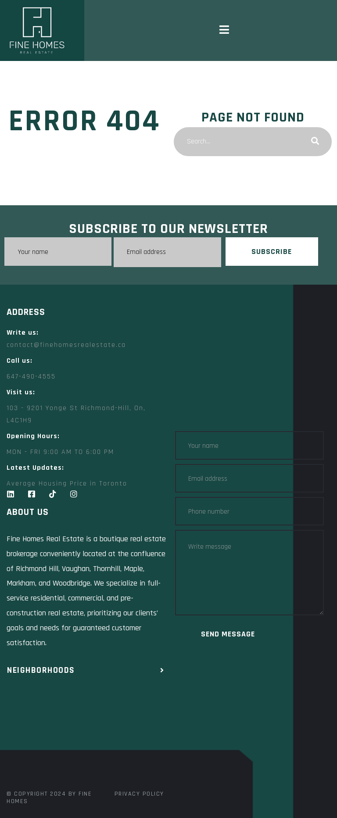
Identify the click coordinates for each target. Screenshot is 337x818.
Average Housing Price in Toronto (67, 483)
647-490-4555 (31, 376)
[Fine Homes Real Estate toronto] (87, 729)
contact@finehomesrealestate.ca (66, 345)
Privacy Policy (139, 794)
